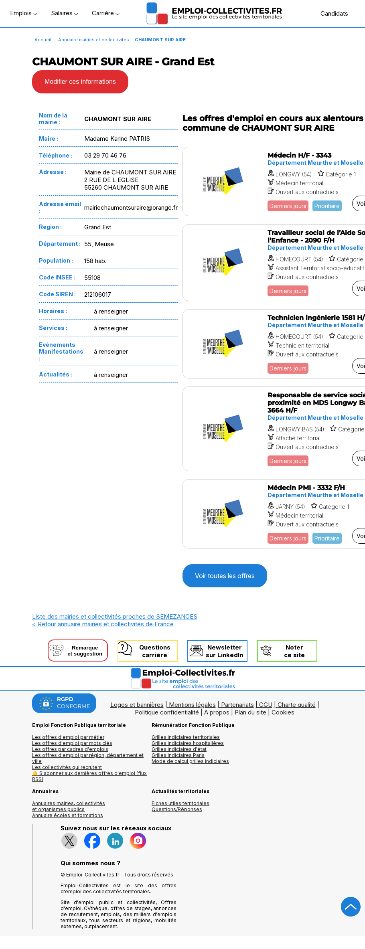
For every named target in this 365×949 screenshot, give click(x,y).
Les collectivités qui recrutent (67, 767)
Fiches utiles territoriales (180, 803)
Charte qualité (297, 704)
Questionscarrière (154, 651)
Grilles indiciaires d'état (179, 749)
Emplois (23, 13)
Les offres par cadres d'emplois (70, 749)
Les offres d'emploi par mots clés (72, 743)
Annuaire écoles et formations (67, 815)
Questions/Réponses (177, 809)
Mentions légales (192, 704)
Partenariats (237, 704)
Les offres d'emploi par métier (68, 737)
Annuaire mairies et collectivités (93, 39)
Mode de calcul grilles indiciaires (190, 761)
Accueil (42, 39)
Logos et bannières (137, 704)
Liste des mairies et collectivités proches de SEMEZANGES (114, 616)
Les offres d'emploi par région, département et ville (88, 758)
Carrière (106, 13)
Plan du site (250, 712)
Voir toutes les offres (225, 576)
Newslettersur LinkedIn (224, 651)
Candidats (330, 13)
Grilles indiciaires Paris (178, 755)
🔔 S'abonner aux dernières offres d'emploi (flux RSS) (89, 776)
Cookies (283, 712)
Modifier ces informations (80, 81)
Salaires (64, 13)
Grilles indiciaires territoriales (186, 737)
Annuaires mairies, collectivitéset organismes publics (68, 806)
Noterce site (294, 651)
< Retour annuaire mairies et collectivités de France (103, 624)
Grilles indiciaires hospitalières (188, 743)
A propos (216, 712)
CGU (265, 704)
